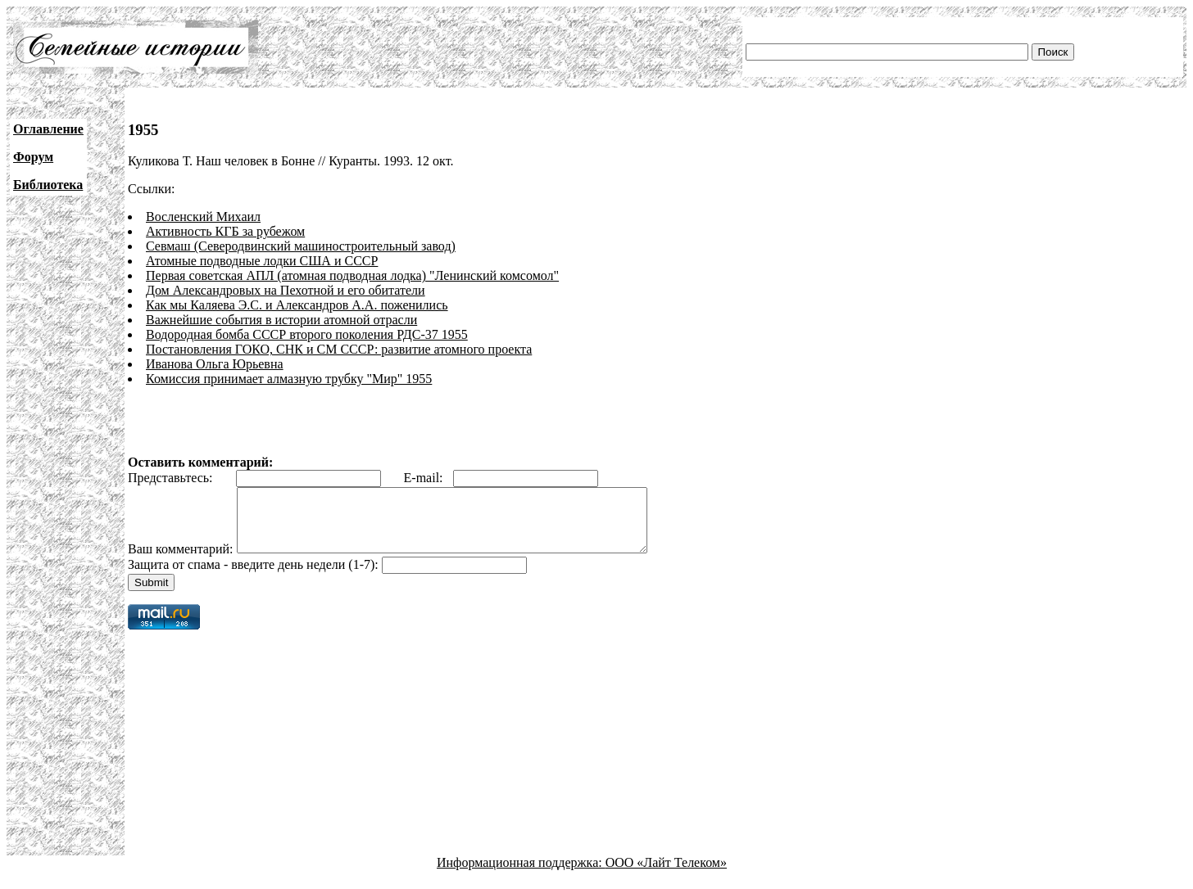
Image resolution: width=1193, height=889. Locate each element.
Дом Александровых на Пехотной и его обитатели (285, 290)
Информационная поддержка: (521, 875)
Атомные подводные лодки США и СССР (262, 261)
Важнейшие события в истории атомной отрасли (281, 320)
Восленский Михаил (203, 216)
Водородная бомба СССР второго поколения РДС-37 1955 (307, 334)
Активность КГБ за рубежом (225, 231)
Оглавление (48, 129)
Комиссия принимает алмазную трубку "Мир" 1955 (289, 379)
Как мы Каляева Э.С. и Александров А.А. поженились (297, 305)
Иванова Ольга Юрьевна (215, 364)
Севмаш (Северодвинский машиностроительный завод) (301, 246)
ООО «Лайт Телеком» (666, 875)
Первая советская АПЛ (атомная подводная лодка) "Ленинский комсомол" (352, 275)
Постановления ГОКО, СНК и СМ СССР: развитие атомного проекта (339, 349)
